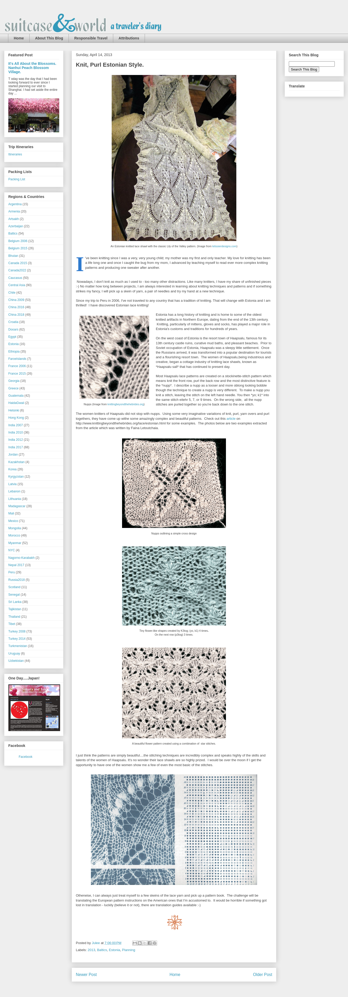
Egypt (12, 337)
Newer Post (86, 974)
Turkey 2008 (16, 631)
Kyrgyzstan (16, 476)
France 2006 (17, 366)
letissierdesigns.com (224, 246)
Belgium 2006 (17, 241)
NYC (11, 550)
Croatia (13, 322)
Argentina (15, 204)
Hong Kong (16, 418)
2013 (91, 950)
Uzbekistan (16, 661)
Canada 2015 (17, 263)
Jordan (13, 454)
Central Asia (16, 285)
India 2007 (15, 425)
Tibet (11, 624)
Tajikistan (14, 609)
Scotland (14, 587)
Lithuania (14, 499)
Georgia (13, 381)
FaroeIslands (17, 359)
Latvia (12, 484)
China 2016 (16, 307)
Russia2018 (16, 580)
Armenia (14, 211)
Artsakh (13, 219)
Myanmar (14, 543)
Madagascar (16, 506)
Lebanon (14, 491)
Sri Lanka (15, 602)
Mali (11, 513)
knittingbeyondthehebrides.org (126, 404)
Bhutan (13, 256)
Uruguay (14, 653)
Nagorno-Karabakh (21, 558)
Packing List (16, 179)
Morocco (14, 535)
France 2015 (17, 373)
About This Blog (49, 38)
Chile (11, 292)
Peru (11, 572)
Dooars (13, 329)
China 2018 (16, 315)
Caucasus (15, 278)
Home (19, 38)
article (231, 419)
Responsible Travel (91, 38)
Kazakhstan (16, 462)
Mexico (13, 521)
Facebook (25, 757)
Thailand (14, 616)
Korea (12, 469)
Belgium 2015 (17, 248)
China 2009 (16, 300)
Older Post (262, 974)
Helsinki (13, 410)
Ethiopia (13, 351)
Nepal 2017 (16, 565)
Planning (128, 950)
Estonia (114, 950)
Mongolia (14, 528)
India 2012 (15, 440)
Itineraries (15, 154)
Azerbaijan (15, 226)
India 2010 (15, 432)
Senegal (14, 594)
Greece (13, 388)
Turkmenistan (17, 646)
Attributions (129, 38)
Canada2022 (17, 270)
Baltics (102, 950)
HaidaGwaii (16, 403)
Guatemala (16, 395)
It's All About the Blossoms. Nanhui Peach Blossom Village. (32, 67)
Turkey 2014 (16, 639)
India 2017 (15, 447)
